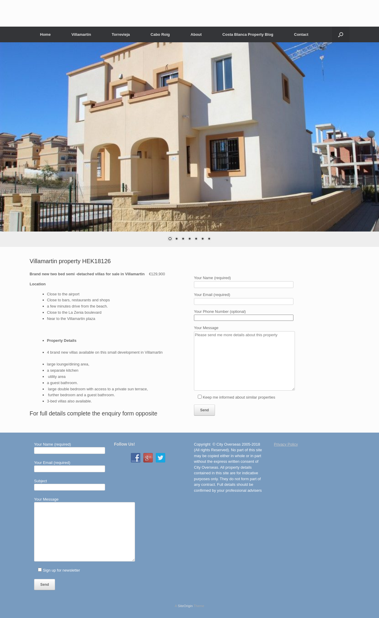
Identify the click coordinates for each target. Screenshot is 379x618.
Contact (301, 34)
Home (45, 34)
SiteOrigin (185, 606)
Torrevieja (121, 34)
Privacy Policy (286, 444)
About (196, 34)
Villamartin (81, 34)
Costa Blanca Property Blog (247, 34)
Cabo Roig (160, 34)
